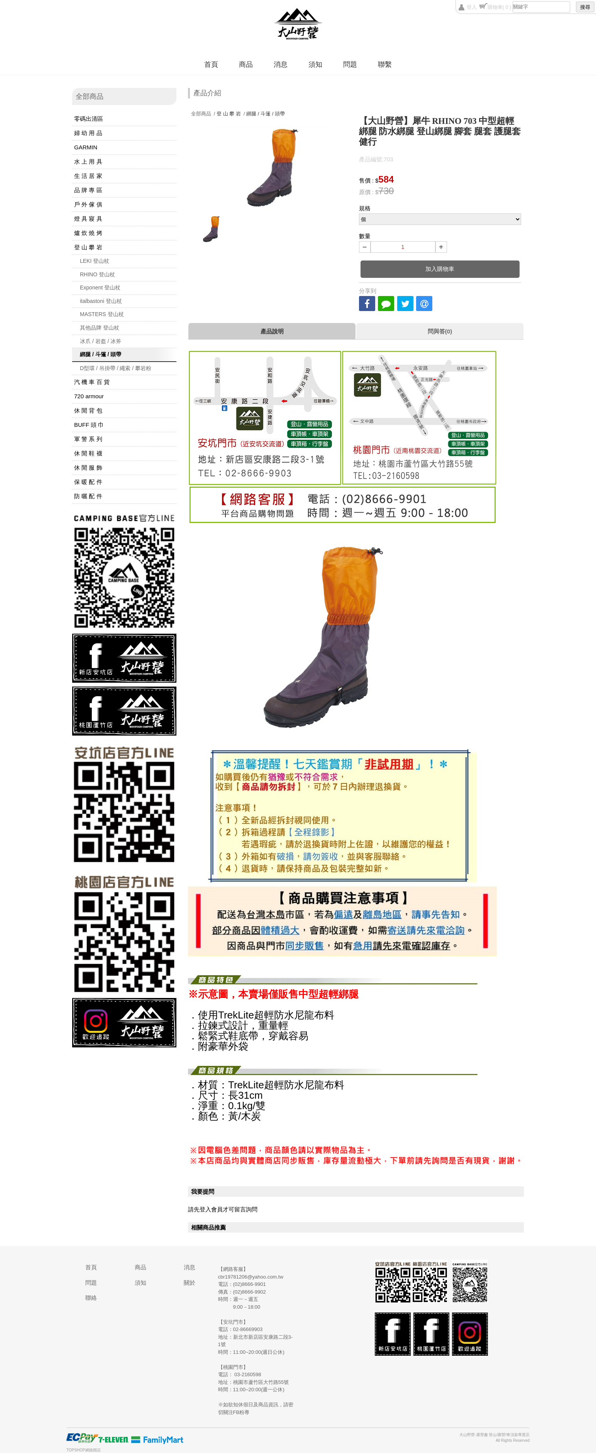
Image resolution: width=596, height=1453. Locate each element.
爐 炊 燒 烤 (88, 233)
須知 (315, 64)
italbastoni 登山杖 (101, 301)
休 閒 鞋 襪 (88, 453)
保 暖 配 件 (88, 482)
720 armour (89, 396)
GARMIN (85, 147)
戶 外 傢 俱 (88, 204)
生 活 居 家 (88, 176)
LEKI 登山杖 (94, 261)
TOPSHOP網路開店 (83, 1450)
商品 (246, 64)
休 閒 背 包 (88, 410)
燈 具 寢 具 (88, 218)
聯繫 (385, 64)
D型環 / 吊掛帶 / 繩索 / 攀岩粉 (115, 368)
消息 (281, 64)
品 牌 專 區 (88, 190)
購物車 (499, 7)
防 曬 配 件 (88, 496)
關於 (190, 1282)
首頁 (211, 64)
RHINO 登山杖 (97, 274)
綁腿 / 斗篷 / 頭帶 (100, 354)
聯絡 (91, 1297)
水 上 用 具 (88, 161)
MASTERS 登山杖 (102, 314)
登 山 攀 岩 (88, 247)
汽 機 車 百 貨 (92, 382)
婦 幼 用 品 (88, 133)
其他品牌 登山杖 (99, 328)
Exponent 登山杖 (100, 287)
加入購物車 (439, 269)
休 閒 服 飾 (88, 467)
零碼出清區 (88, 118)
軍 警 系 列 (88, 439)
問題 (350, 64)
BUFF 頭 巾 (89, 424)
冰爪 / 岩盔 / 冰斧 (100, 341)
